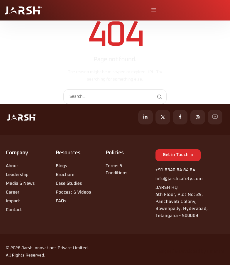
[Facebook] (180, 117)
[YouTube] (215, 117)
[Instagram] (197, 117)
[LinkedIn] (145, 117)
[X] (162, 117)
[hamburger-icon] (154, 10)
